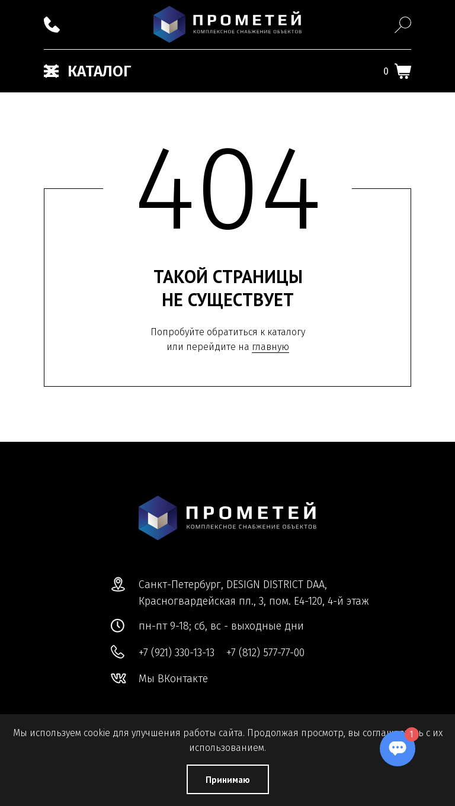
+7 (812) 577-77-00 (265, 652)
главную (270, 346)
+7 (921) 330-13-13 (176, 652)
